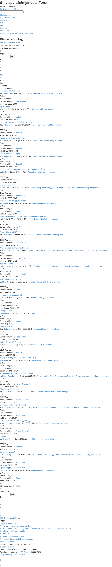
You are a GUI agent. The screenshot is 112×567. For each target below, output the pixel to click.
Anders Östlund (9, 392)
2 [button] (0, 62)
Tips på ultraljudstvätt (8, 264)
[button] (0, 51)
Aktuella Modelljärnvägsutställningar (14, 248)
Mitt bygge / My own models (42, 109)
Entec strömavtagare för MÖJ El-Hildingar (16, 122)
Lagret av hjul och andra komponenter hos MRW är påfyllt (22, 169)
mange (5, 313)
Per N (4, 219)
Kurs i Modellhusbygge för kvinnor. (13, 201)
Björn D (5, 345)
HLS (4, 172)
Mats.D (6, 109)
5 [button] (0, 70)
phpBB (9, 549)
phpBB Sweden (24, 552)
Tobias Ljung (8, 93)
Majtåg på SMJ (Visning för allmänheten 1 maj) (18, 358)
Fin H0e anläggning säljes (10, 91)
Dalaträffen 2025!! (7, 326)
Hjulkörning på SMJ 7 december (12, 468)
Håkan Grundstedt (9, 376)
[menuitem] (7, 18)
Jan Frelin (6, 188)
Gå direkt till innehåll (8, 9)
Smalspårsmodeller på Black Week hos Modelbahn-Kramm (23, 216)
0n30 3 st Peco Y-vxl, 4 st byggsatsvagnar (16, 421)
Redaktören (8, 235)
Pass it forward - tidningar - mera (12, 138)
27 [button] (1, 75)
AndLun (5, 360)
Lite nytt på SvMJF (7, 311)
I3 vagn (3, 436)
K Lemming (6, 266)
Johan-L (7, 125)
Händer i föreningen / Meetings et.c (43, 203)
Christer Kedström (9, 250)
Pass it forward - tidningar (10, 154)
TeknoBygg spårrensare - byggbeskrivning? (17, 373)
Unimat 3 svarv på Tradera (10, 342)
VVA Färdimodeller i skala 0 (10, 279)
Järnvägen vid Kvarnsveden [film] (13, 405)
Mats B (5, 282)
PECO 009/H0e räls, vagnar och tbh (14, 389)
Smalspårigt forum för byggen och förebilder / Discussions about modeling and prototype (66, 188)
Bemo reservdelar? (7, 452)
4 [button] (0, 67)
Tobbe (5, 203)
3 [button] (0, 65)
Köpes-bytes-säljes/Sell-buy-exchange (50, 93)
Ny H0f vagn (5, 107)
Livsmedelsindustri (7, 185)
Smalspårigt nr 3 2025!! (9, 232)
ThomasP (6, 439)
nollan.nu (33, 313)
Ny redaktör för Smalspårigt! (11, 295)
